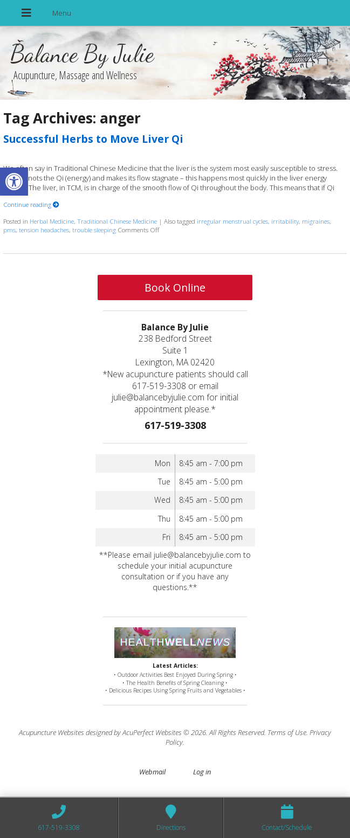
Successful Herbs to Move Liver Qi (93, 138)
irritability (285, 221)
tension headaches (44, 229)
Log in (202, 772)
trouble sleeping (94, 229)
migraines (316, 221)
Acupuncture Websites (51, 732)
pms (9, 229)
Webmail (152, 772)
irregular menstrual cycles (232, 221)
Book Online (175, 287)
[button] (14, 182)
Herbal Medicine (52, 221)
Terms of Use (286, 732)
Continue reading (31, 204)
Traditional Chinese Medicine (117, 221)
